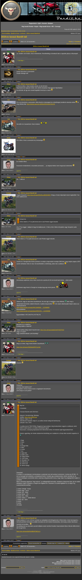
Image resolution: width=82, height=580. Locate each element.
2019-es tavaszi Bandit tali (33, 33)
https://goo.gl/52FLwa (31, 417)
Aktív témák (22, 31)
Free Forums (46, 571)
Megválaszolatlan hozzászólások (9, 31)
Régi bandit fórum (45, 26)
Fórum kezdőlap (6, 33)
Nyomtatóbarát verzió (6, 43)
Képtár (36, 26)
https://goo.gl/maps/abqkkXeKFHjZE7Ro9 (52, 330)
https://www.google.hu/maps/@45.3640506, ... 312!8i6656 (33, 307)
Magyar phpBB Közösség (45, 572)
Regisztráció (33, 23)
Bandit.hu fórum (15, 33)
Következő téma (76, 43)
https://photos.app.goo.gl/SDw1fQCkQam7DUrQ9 (41, 104)
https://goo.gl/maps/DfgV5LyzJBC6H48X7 (39, 195)
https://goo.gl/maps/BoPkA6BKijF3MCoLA (28, 531)
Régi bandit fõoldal (27, 26)
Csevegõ (57, 26)
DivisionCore (51, 571)
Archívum (22, 33)
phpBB (40, 570)
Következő (78, 41)
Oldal (70, 41)
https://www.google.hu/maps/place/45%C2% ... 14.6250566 (33, 311)
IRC (53, 26)
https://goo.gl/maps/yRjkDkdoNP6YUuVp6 (28, 347)
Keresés (44, 23)
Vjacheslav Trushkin (37, 571)
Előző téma (69, 43)
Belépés (50, 23)
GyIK (39, 23)
